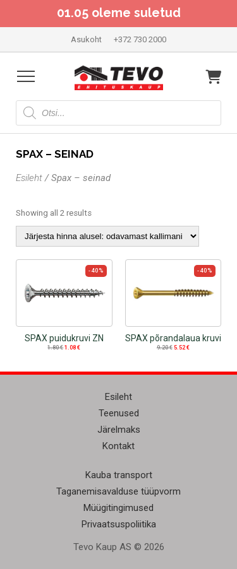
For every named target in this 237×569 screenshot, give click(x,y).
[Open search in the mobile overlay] (118, 113)
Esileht (29, 178)
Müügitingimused (118, 507)
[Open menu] (26, 76)
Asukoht (86, 39)
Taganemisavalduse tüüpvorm (118, 491)
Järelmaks (118, 429)
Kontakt (118, 446)
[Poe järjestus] (107, 236)
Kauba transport (118, 475)
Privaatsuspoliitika (119, 524)
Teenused (119, 413)
